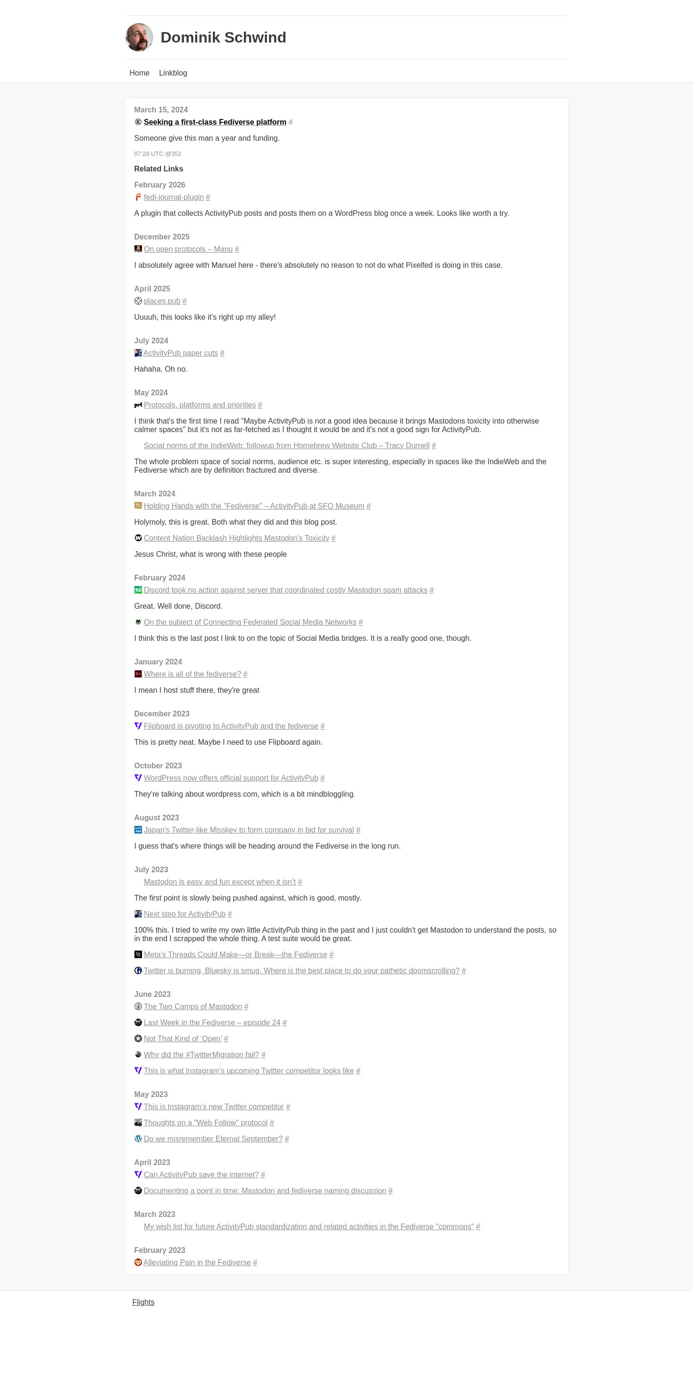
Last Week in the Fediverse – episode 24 (212, 1023)
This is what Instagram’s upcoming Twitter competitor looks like (249, 1071)
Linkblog (173, 73)
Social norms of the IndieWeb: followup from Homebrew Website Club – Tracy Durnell (287, 446)
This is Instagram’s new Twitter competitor (214, 1107)
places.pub (162, 301)
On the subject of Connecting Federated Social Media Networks (250, 622)
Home (140, 73)
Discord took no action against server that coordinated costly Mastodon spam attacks (285, 590)
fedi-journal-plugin (174, 197)
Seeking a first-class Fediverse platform (215, 122)
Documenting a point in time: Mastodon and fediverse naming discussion (265, 1191)
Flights (144, 1302)
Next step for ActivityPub (184, 914)
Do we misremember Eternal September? (213, 1139)
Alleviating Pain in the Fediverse (197, 1262)
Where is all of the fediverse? (192, 674)
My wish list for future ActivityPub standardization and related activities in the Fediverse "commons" (309, 1227)
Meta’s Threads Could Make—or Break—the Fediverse (235, 955)
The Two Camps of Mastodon (193, 1007)
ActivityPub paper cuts (180, 353)
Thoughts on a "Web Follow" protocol (206, 1123)
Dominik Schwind (224, 37)
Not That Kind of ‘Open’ (183, 1039)
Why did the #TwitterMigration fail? (201, 1055)
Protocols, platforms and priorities (200, 405)
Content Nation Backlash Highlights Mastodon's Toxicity (236, 538)
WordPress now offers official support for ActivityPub (231, 778)
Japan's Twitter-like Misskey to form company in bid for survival (249, 830)
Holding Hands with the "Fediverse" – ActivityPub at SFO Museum (254, 506)
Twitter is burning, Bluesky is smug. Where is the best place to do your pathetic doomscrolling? (302, 971)
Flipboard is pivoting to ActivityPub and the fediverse (231, 726)
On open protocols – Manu (188, 249)
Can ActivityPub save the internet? (201, 1175)
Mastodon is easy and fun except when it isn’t (220, 882)
